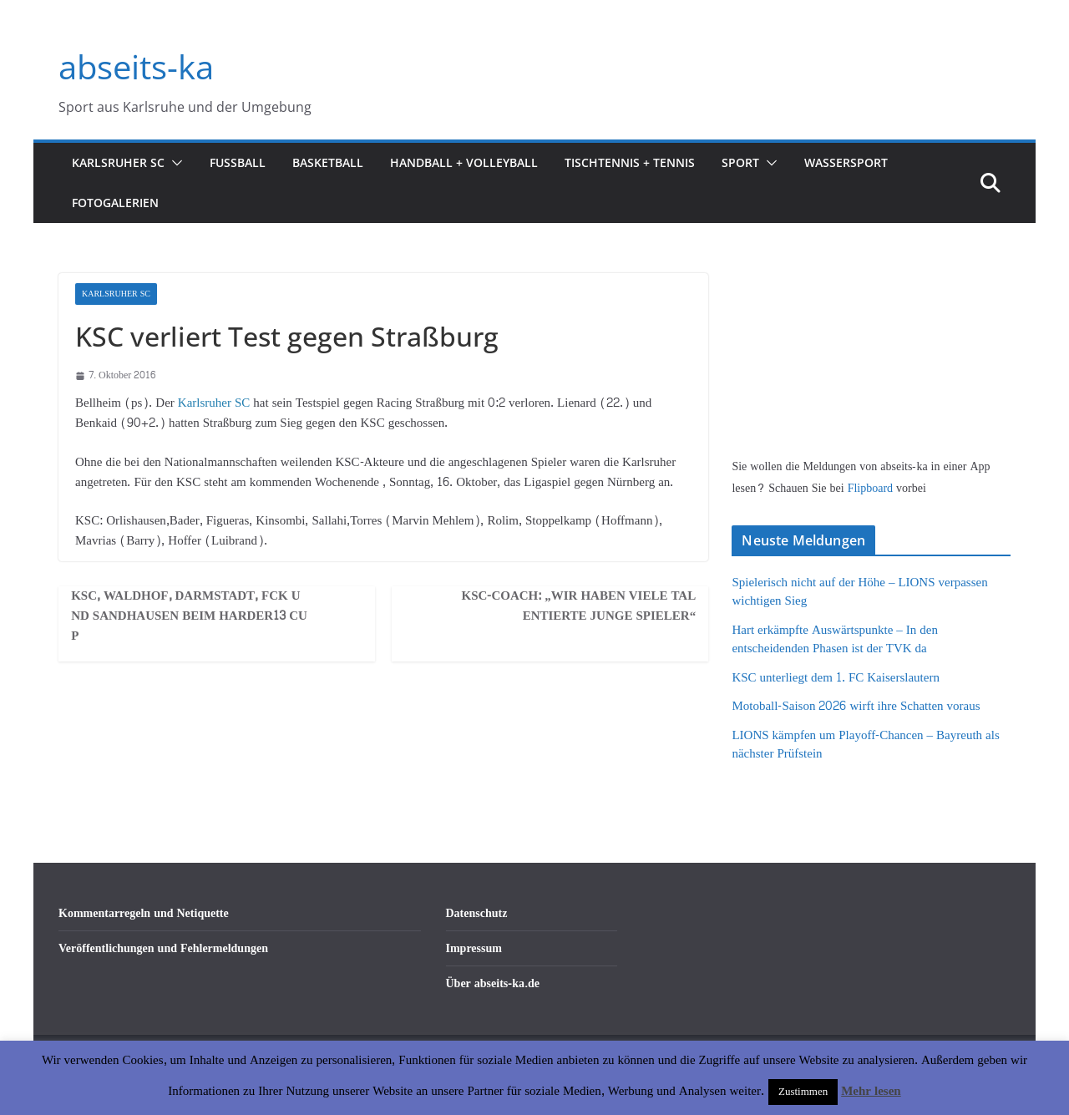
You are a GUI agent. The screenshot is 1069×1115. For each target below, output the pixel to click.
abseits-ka (136, 66)
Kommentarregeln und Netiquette (143, 913)
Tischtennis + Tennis (630, 162)
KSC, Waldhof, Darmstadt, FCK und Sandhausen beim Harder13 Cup (189, 616)
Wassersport (846, 162)
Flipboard (872, 488)
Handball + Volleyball (464, 162)
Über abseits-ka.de (493, 983)
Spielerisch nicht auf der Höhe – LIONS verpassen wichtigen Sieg (859, 592)
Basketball (327, 162)
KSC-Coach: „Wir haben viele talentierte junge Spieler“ (579, 606)
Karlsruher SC (118, 162)
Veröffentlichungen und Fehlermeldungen (163, 948)
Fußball (238, 162)
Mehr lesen (870, 1091)
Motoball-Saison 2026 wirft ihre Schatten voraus (856, 706)
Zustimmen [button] (803, 1092)
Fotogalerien (115, 202)
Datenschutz (477, 913)
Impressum (474, 948)
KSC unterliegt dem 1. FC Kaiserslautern (835, 677)
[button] (174, 163)
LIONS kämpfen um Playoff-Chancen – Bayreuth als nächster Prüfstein (865, 745)
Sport (740, 162)
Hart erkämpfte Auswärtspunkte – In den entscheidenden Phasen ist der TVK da (835, 640)
